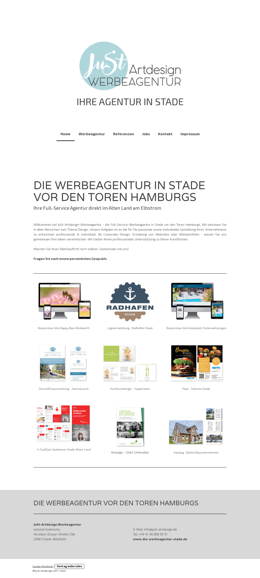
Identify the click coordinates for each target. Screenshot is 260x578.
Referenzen (123, 134)
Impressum (190, 134)
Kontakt (165, 134)
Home (65, 134)
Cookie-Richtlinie (42, 566)
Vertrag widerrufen (69, 566)
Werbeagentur (92, 134)
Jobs (146, 134)
